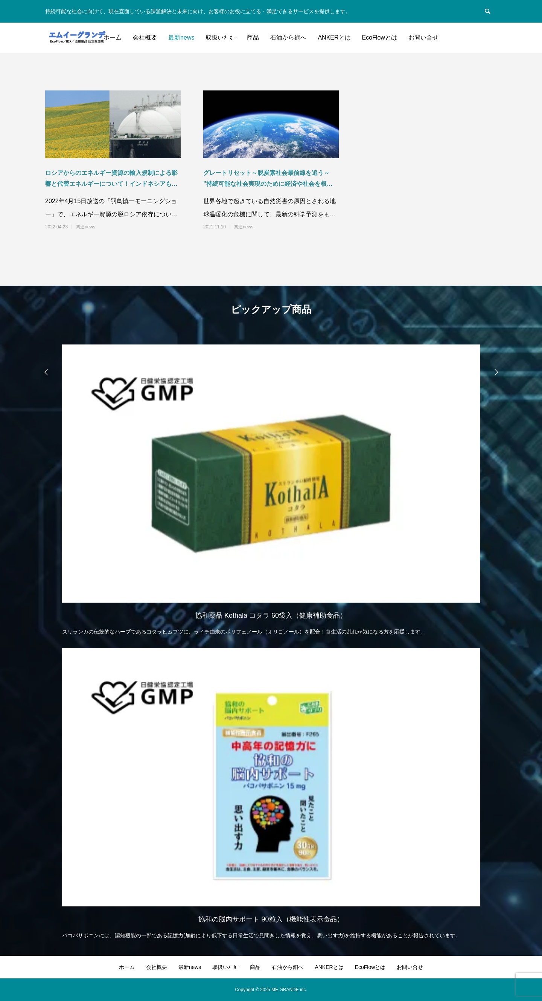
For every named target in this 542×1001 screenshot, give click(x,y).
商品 (253, 37)
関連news (85, 227)
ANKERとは (334, 37)
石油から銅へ (288, 37)
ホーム (113, 37)
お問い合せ (423, 37)
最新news (181, 37)
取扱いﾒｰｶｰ (221, 37)
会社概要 (145, 37)
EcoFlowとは (379, 37)
